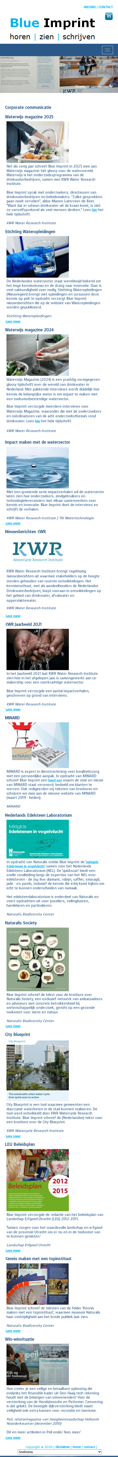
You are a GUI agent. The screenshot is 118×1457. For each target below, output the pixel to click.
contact (89, 1447)
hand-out (55, 780)
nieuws (90, 7)
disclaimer (62, 1447)
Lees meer (13, 321)
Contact (106, 7)
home (77, 1447)
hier (94, 210)
